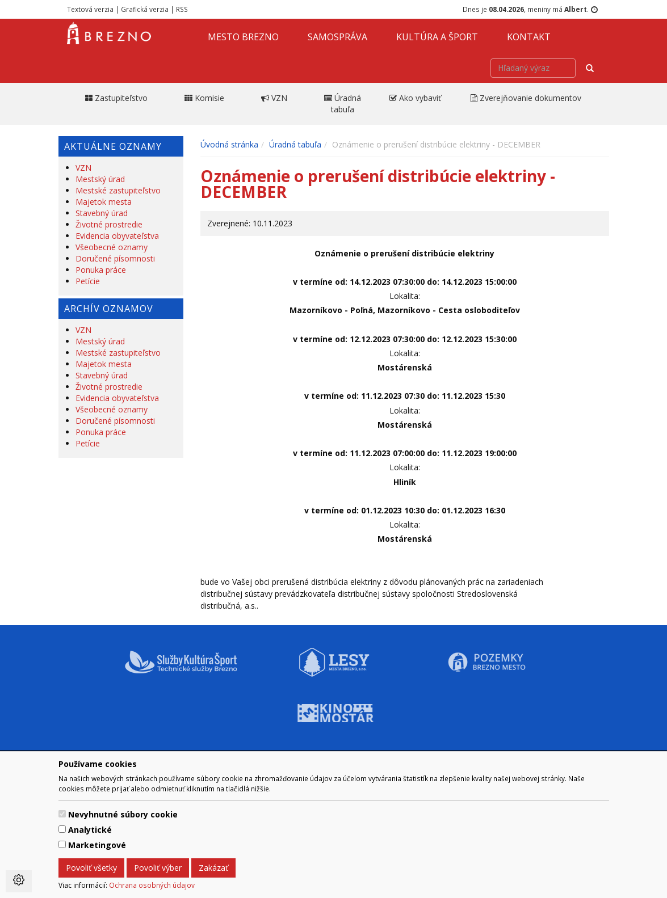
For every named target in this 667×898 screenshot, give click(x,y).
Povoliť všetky (91, 867)
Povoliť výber (158, 867)
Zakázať (213, 867)
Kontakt (529, 37)
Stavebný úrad (101, 213)
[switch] (62, 813)
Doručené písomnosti (115, 258)
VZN (83, 167)
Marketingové (97, 845)
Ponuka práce (100, 269)
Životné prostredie (108, 224)
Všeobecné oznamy (111, 247)
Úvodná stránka (229, 144)
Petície (87, 281)
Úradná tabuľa (295, 144)
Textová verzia (90, 9)
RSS (182, 9)
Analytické (90, 829)
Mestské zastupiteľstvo (118, 190)
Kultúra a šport (437, 37)
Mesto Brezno (243, 37)
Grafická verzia (145, 9)
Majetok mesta (103, 201)
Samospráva (337, 37)
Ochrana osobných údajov (152, 884)
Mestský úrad (100, 179)
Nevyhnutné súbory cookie (123, 814)
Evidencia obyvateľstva (117, 235)
